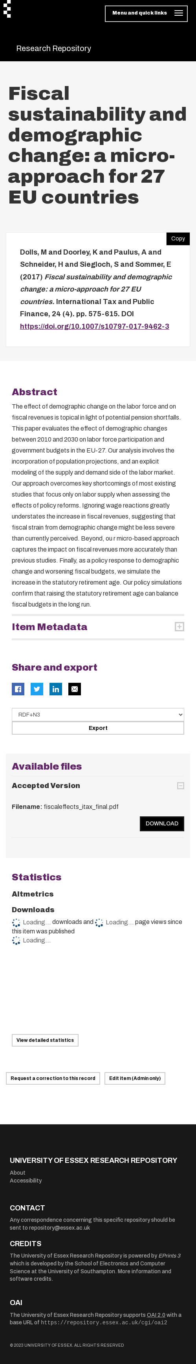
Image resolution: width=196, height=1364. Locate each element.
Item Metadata (50, 627)
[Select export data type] (98, 714)
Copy (175, 237)
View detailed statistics (45, 1040)
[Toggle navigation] (146, 14)
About (18, 1173)
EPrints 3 (169, 1256)
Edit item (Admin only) (135, 1078)
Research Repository (53, 48)
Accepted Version (46, 786)
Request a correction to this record (53, 1078)
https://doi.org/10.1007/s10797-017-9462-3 (94, 326)
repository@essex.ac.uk (59, 1228)
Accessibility (26, 1181)
